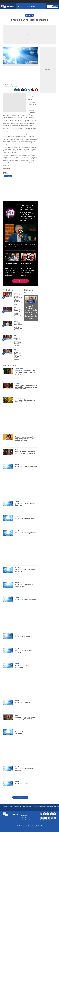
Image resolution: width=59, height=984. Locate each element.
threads (32, 90)
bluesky (29, 90)
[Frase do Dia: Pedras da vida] (8, 518)
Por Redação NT (7, 85)
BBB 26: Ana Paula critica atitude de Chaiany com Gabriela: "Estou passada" (18, 355)
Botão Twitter (47, 814)
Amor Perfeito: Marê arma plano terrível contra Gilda (25, 452)
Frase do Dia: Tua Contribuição (21, 666)
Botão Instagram (51, 814)
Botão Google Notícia (43, 818)
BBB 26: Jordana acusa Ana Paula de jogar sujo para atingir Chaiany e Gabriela (18, 341)
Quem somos (25, 814)
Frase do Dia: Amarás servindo (23, 733)
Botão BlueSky (52, 818)
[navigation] (18, 6)
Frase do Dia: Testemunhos (25, 783)
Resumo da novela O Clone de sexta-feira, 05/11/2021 (26, 718)
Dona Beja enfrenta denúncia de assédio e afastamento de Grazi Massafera (26, 387)
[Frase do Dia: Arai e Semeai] (8, 599)
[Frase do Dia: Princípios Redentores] (8, 584)
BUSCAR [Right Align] (55, 6)
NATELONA (53, 806)
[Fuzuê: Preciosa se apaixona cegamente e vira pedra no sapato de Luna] (8, 437)
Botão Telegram (41, 818)
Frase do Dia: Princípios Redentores (24, 585)
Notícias (31, 6)
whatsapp (15, 90)
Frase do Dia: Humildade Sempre (24, 769)
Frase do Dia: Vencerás (23, 636)
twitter (22, 90)
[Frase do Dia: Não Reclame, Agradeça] (8, 570)
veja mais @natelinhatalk (20, 281)
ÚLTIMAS (5, 806)
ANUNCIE (23, 817)
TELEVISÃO (13, 806)
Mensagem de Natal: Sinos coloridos (25, 401)
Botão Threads (55, 818)
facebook (18, 90)
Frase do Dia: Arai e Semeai (25, 599)
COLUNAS (37, 806)
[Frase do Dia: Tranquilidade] (8, 533)
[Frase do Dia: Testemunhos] (8, 783)
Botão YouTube (54, 814)
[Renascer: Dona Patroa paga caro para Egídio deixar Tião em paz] (8, 370)
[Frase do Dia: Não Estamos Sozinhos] (8, 503)
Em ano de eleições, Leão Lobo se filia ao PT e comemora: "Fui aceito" (18, 312)
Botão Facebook (44, 814)
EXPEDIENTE (24, 815)
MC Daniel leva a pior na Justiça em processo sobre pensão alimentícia (18, 326)
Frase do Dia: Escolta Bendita (26, 466)
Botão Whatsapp (41, 814)
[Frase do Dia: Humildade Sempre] (8, 768)
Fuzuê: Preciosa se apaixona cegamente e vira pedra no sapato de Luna (25, 438)
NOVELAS (19, 806)
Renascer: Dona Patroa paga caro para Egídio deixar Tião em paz (25, 372)
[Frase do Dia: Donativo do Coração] (8, 650)
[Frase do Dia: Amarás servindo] (8, 732)
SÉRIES (48, 806)
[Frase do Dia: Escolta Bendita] (8, 466)
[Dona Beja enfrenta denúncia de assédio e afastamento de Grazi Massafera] (8, 385)
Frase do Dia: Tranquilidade (25, 533)
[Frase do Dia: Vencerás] (8, 636)
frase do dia (8, 176)
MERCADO (43, 806)
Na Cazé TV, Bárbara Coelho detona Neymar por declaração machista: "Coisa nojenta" (18, 299)
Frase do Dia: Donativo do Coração (24, 651)
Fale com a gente (26, 819)
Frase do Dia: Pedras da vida (25, 518)
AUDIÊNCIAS (31, 806)
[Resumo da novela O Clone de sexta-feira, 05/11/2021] (8, 717)
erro (36, 90)
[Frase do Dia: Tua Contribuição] (8, 665)
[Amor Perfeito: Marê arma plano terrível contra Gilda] (8, 452)
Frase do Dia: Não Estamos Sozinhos (25, 504)
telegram (25, 90)
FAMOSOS (24, 806)
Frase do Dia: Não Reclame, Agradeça (25, 570)
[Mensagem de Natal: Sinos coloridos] (8, 400)
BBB (9, 806)
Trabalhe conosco (26, 821)
